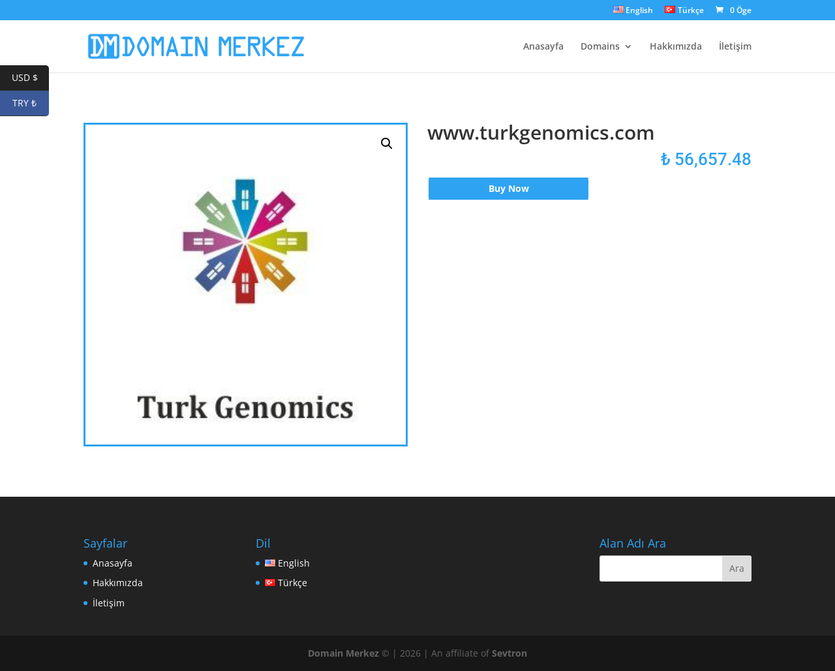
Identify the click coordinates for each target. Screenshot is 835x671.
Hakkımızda (676, 47)
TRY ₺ (30, 103)
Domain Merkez (343, 653)
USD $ (31, 78)
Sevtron (509, 653)
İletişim (735, 47)
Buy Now (509, 188)
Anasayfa (543, 47)
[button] (387, 143)
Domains (600, 47)
